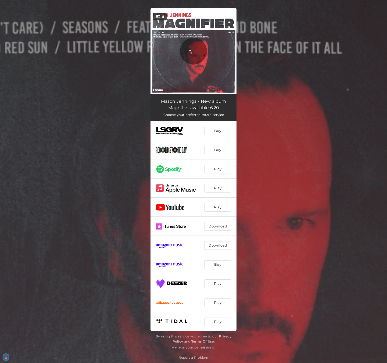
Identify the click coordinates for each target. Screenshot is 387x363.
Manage (178, 347)
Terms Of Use (202, 341)
